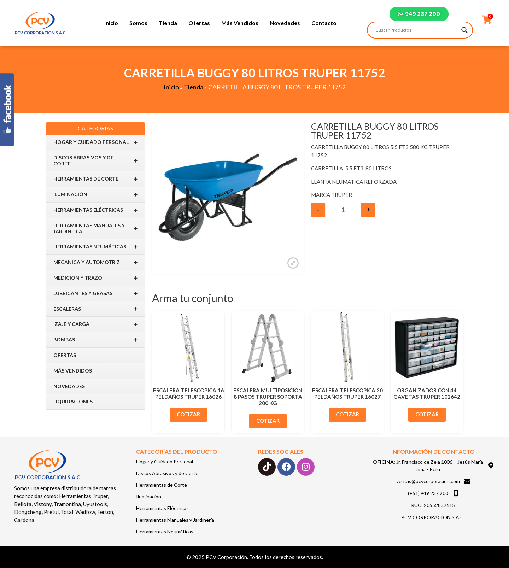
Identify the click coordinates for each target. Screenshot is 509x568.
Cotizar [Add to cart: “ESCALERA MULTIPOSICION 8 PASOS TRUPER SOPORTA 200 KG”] (268, 420)
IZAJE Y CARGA (95, 324)
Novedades (285, 22)
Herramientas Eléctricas (95, 210)
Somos (138, 22)
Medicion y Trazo (95, 278)
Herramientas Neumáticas (95, 246)
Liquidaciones (73, 401)
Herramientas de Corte (95, 179)
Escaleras (95, 308)
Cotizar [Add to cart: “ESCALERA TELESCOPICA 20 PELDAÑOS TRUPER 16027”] (347, 414)
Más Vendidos (239, 22)
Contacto (324, 22)
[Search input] (417, 30)
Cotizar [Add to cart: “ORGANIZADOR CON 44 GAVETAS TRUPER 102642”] (427, 414)
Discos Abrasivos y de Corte (95, 160)
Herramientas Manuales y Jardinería (95, 228)
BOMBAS (95, 339)
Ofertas (199, 22)
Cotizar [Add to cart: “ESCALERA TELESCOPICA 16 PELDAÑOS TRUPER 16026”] (188, 414)
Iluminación (95, 194)
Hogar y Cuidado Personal (95, 142)
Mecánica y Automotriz (95, 262)
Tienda (168, 22)
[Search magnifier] (464, 30)
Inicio (111, 22)
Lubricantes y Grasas (95, 293)
